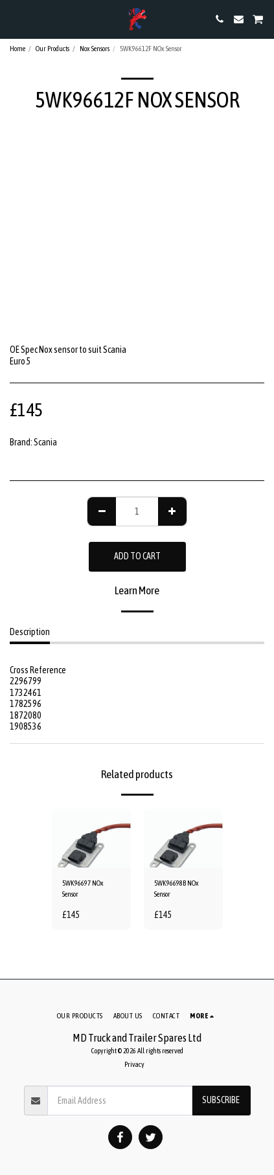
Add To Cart (137, 556)
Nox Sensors (94, 48)
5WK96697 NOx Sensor (83, 888)
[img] (91, 838)
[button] (14, 18)
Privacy (134, 1064)
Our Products (52, 48)
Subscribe (221, 1100)
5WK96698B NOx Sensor (176, 888)
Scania (45, 442)
